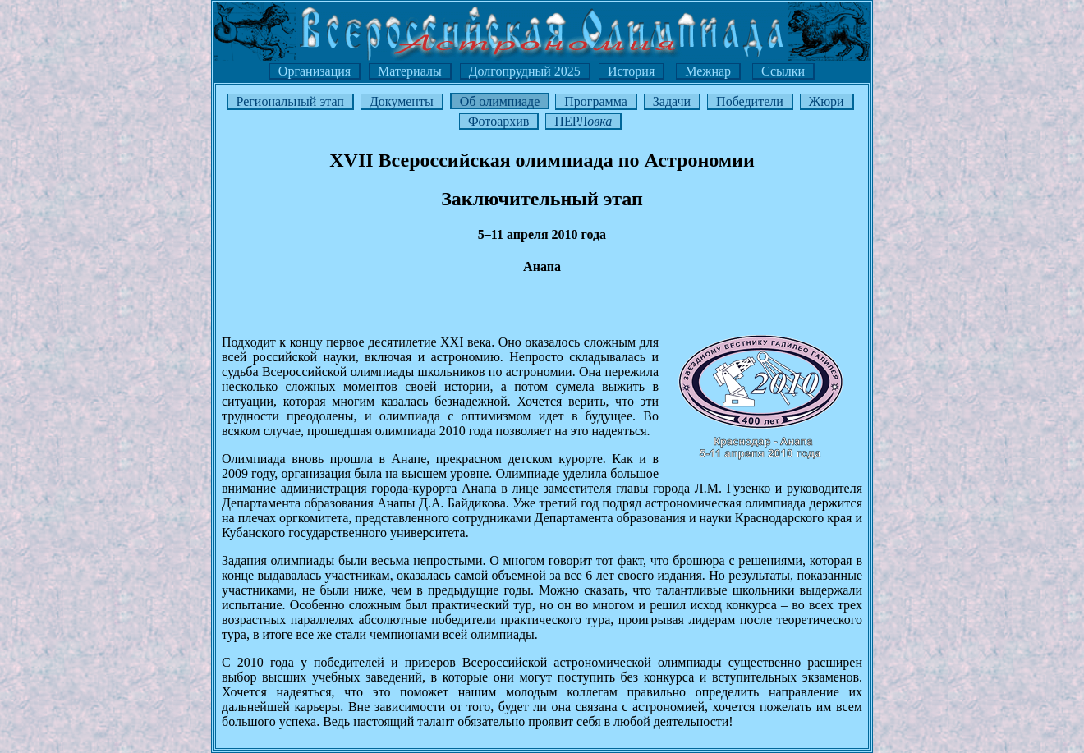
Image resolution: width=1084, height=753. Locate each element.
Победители (749, 101)
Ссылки (783, 71)
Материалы (410, 71)
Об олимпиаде (500, 101)
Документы (402, 101)
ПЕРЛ (583, 121)
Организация (314, 71)
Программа (595, 101)
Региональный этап (290, 101)
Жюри (826, 101)
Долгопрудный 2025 (525, 71)
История (631, 71)
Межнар (708, 71)
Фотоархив (498, 121)
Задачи (672, 101)
